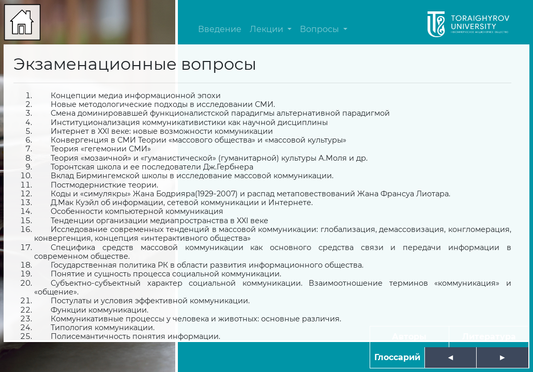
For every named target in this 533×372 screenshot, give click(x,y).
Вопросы (320, 29)
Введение (219, 29)
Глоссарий (397, 357)
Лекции (267, 29)
